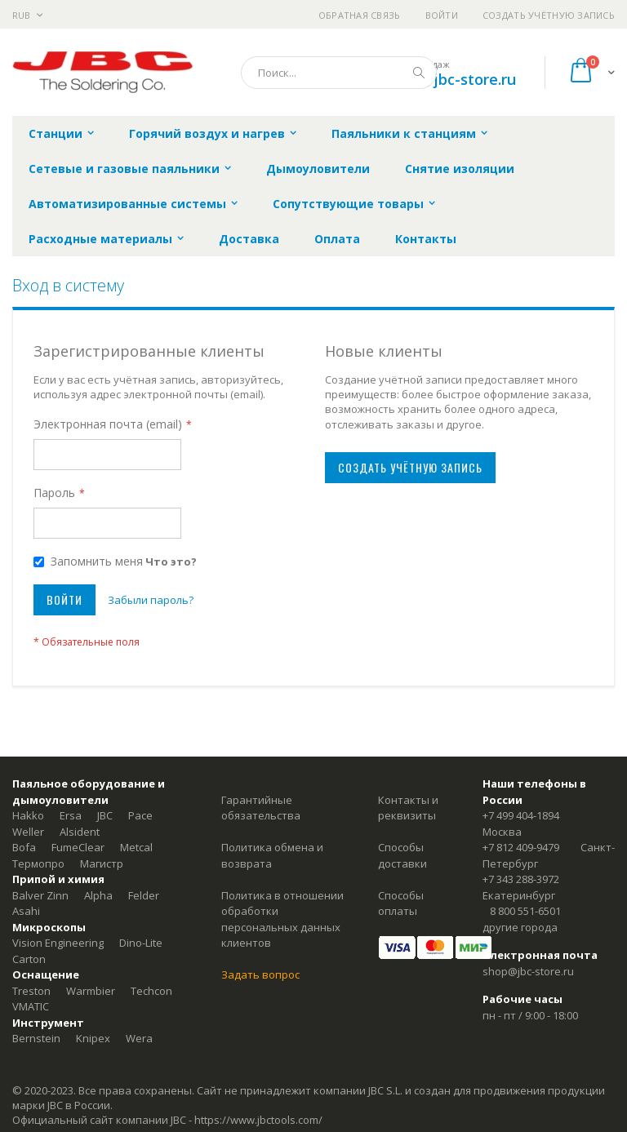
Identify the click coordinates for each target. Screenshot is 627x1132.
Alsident (80, 831)
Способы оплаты (401, 903)
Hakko (28, 815)
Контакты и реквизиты (408, 807)
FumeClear (77, 847)
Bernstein (36, 1038)
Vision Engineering (58, 942)
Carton (29, 959)
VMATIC (30, 1006)
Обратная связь (359, 15)
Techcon (151, 990)
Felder (143, 895)
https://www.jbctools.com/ (258, 1119)
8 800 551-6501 (525, 910)
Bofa (24, 847)
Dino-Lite (140, 942)
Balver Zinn (40, 895)
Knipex (93, 1038)
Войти (441, 15)
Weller (28, 831)
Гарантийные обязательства (260, 807)
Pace (140, 815)
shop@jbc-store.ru (451, 79)
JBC (105, 815)
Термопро (38, 863)
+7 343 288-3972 (520, 879)
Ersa (71, 815)
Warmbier (90, 990)
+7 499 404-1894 (520, 815)
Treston (31, 990)
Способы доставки (402, 855)
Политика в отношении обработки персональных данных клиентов (282, 919)
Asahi (26, 910)
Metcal (136, 847)
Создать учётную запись (548, 15)
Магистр (101, 863)
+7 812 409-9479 (520, 847)
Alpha (98, 895)
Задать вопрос (260, 974)
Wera (139, 1038)
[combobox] (339, 72)
